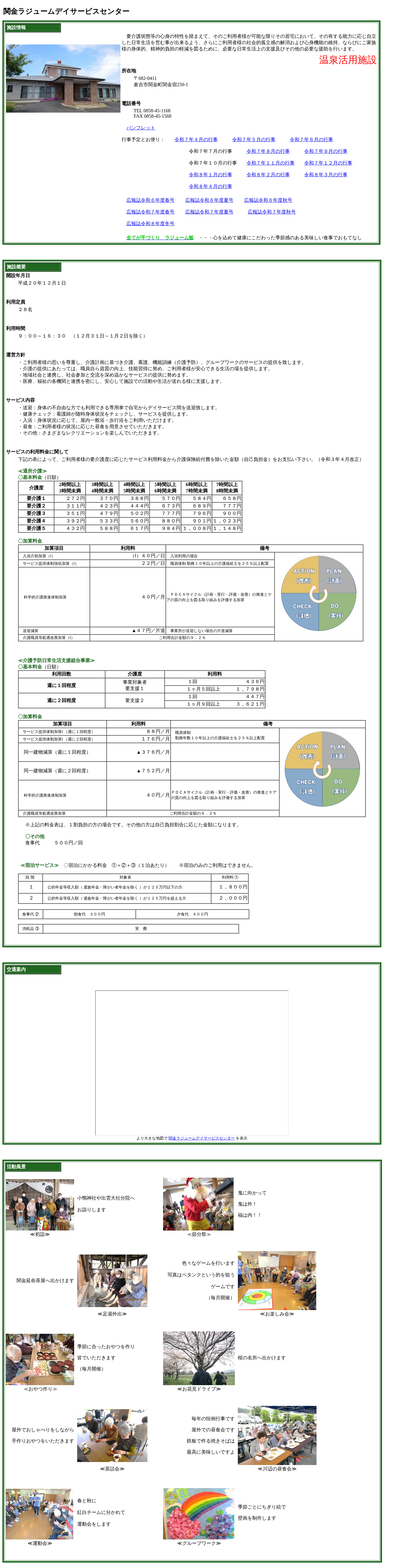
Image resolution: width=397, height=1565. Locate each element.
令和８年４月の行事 (210, 186)
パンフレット (140, 127)
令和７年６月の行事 (311, 139)
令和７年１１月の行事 (271, 162)
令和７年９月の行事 (325, 151)
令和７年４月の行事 (196, 139)
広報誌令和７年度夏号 (209, 211)
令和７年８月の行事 (268, 151)
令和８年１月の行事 (210, 174)
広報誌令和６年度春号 (150, 200)
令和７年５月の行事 (253, 139)
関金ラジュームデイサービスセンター (201, 1138)
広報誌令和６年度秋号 (268, 200)
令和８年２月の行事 (268, 174)
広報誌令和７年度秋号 (272, 211)
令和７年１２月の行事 (328, 162)
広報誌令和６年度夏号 (209, 200)
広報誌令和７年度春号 (150, 211)
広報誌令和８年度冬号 (150, 223)
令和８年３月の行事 (325, 174)
